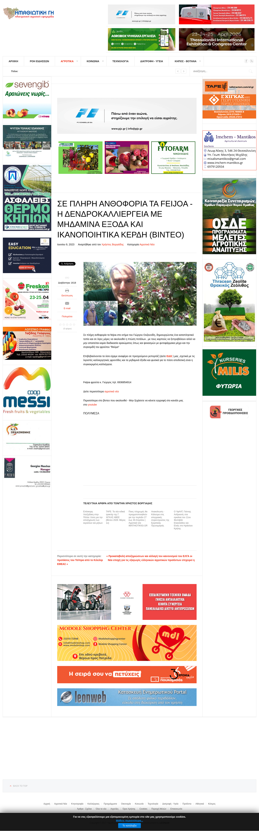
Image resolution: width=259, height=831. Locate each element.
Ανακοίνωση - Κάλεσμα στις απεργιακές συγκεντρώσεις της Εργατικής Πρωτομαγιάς (160, 518)
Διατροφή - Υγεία (170, 804)
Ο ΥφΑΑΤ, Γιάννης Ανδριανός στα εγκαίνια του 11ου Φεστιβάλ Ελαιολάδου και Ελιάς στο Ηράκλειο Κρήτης (183, 520)
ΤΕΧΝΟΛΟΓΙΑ (120, 61)
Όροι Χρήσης (129, 809)
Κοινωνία (139, 804)
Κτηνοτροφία (77, 804)
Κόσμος (211, 804)
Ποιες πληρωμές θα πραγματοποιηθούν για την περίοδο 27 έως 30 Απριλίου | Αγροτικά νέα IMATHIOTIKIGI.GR (138, 518)
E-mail (67, 308)
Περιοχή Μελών (158, 809)
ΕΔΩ (169, 356)
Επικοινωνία (176, 809)
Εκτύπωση (67, 295)
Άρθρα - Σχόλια (84, 809)
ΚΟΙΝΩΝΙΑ (93, 61)
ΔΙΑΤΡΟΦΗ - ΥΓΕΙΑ (151, 61)
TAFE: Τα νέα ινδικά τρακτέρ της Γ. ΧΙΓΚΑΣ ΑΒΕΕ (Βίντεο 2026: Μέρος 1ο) (116, 517)
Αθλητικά (200, 804)
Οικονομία (126, 804)
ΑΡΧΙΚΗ (13, 61)
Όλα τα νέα (101, 809)
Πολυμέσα (67, 316)
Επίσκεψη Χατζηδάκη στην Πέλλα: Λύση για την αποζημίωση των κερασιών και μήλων (93, 517)
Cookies (143, 809)
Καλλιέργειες (93, 804)
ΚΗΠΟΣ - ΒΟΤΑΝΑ (185, 61)
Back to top (20, 786)
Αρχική (47, 804)
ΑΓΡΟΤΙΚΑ (67, 61)
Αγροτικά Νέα (147, 244)
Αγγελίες (114, 809)
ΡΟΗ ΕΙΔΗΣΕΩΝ (39, 61)
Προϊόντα (187, 804)
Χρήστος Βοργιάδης (113, 244)
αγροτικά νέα (111, 391)
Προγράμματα (110, 804)
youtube (92, 404)
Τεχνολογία (153, 804)
